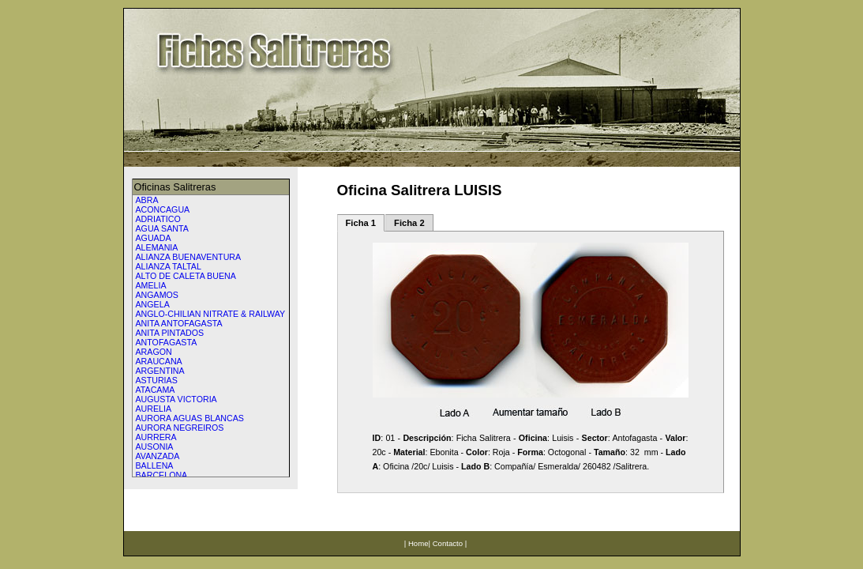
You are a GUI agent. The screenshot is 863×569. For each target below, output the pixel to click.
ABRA (147, 200)
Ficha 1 (361, 223)
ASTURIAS (157, 380)
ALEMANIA (157, 247)
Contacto (448, 543)
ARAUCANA (159, 361)
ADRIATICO (158, 219)
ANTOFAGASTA (166, 342)
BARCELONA (162, 475)
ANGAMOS (157, 295)
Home (418, 543)
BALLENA (155, 465)
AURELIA (154, 408)
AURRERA (156, 437)
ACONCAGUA (163, 209)
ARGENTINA (160, 370)
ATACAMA (155, 389)
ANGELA (153, 304)
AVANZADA (158, 456)
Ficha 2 (409, 223)
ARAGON (154, 351)
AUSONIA (155, 446)
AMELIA (151, 285)
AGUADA (153, 238)
